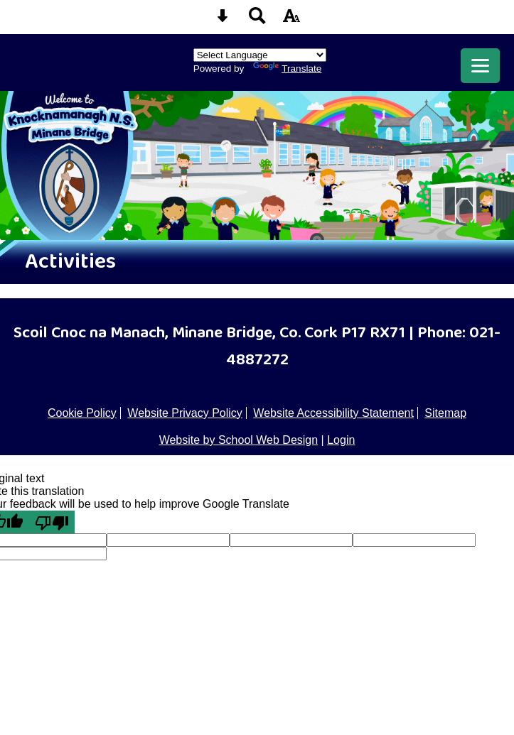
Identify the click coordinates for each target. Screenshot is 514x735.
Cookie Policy (82, 413)
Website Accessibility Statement (333, 413)
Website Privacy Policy (184, 413)
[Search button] (257, 20)
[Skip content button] (222, 20)
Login (341, 440)
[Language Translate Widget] (259, 55)
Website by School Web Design (238, 440)
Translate (287, 68)
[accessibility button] (291, 20)
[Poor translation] (52, 522)
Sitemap (445, 413)
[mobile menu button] (480, 65)
